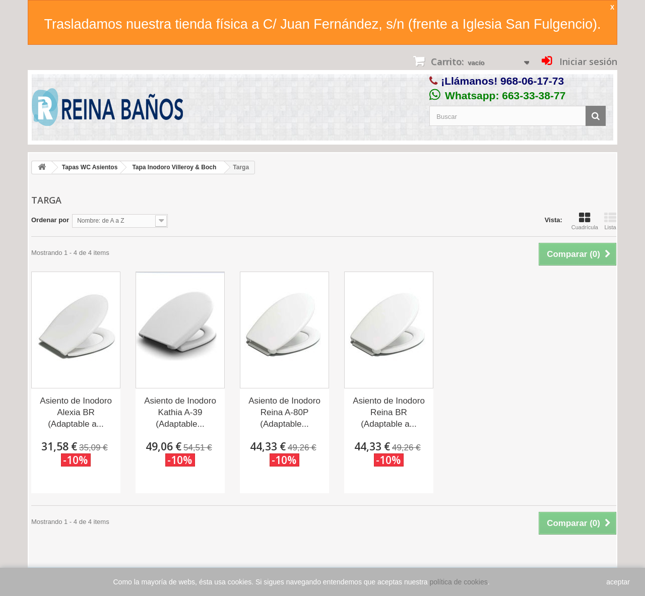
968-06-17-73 (532, 81)
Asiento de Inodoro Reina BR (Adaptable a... (389, 412)
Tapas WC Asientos (90, 167)
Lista (610, 221)
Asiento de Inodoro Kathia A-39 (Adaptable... (180, 412)
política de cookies (459, 582)
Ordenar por (50, 220)
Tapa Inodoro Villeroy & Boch (174, 167)
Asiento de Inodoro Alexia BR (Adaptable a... (76, 412)
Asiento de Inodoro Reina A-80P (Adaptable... (284, 412)
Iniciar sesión (587, 61)
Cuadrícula (584, 221)
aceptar (618, 582)
